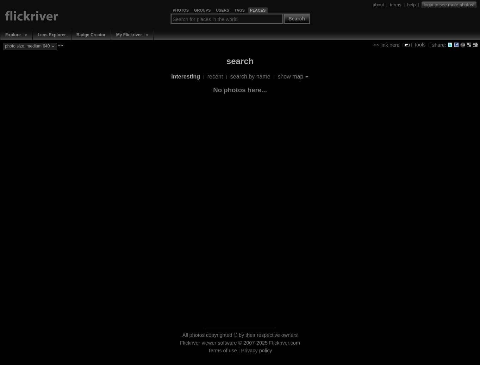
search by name (250, 77)
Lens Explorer (52, 34)
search (240, 61)
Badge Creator (91, 34)
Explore (13, 34)
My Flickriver (129, 34)
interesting (185, 77)
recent (215, 77)
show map (290, 77)
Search (296, 18)
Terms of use (222, 350)
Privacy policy (256, 350)
